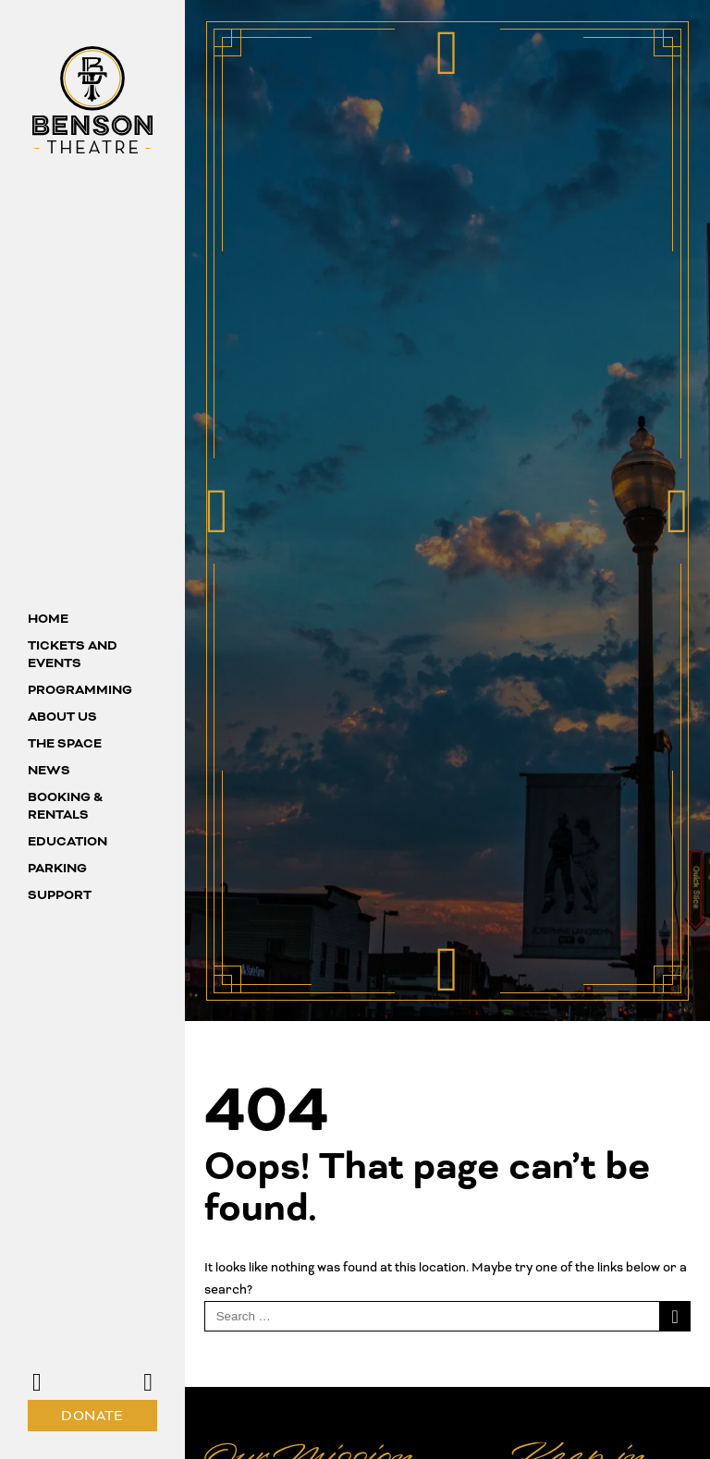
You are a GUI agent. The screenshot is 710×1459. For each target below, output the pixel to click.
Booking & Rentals (65, 805)
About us (62, 716)
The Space (65, 743)
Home (48, 618)
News (49, 770)
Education (67, 841)
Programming (80, 690)
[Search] (676, 1316)
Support (60, 895)
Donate (92, 1415)
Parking (57, 868)
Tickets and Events (72, 654)
